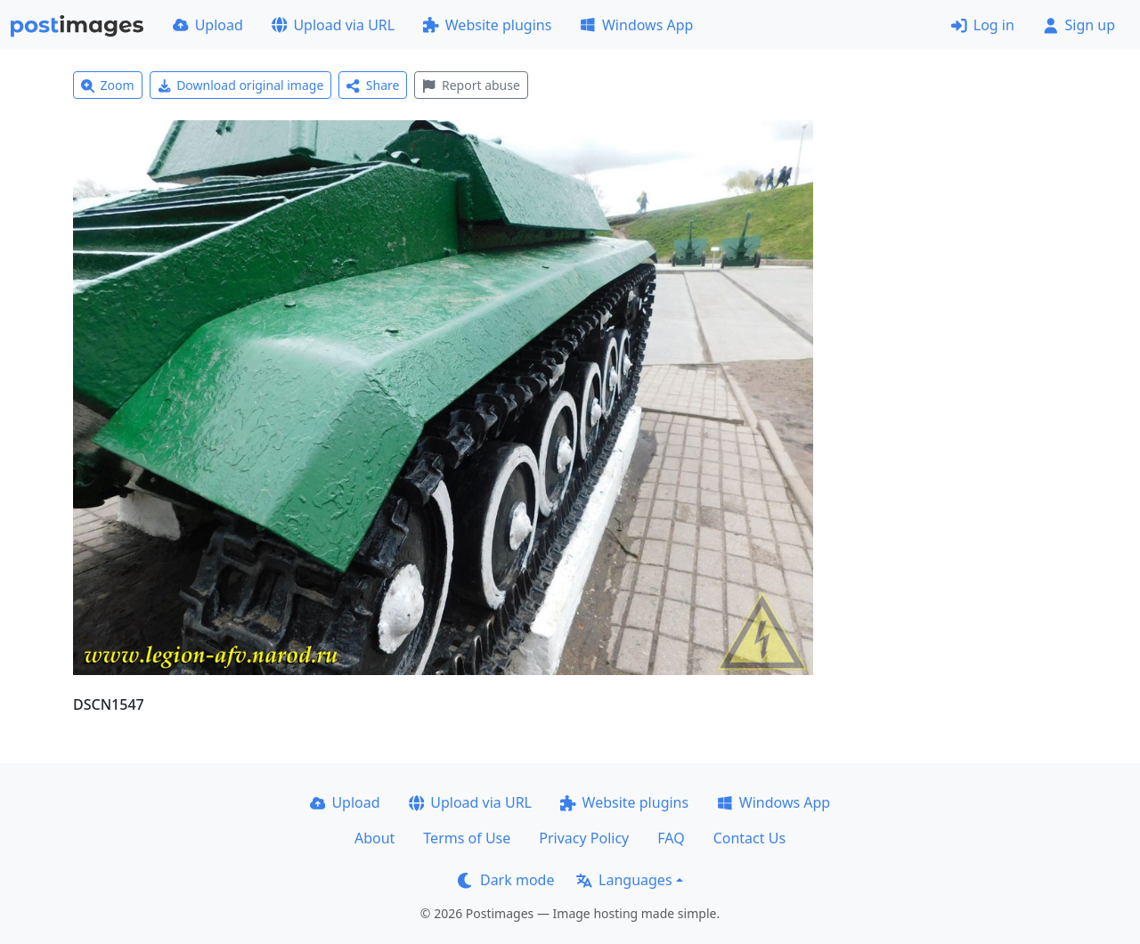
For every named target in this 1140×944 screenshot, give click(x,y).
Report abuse (470, 85)
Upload (208, 25)
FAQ (670, 838)
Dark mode (506, 880)
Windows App (636, 25)
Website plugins (487, 25)
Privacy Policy (584, 838)
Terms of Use (466, 838)
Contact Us (749, 838)
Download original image (241, 85)
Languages (624, 880)
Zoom (107, 85)
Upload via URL (333, 25)
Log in (982, 25)
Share (372, 85)
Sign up (1079, 25)
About (374, 838)
